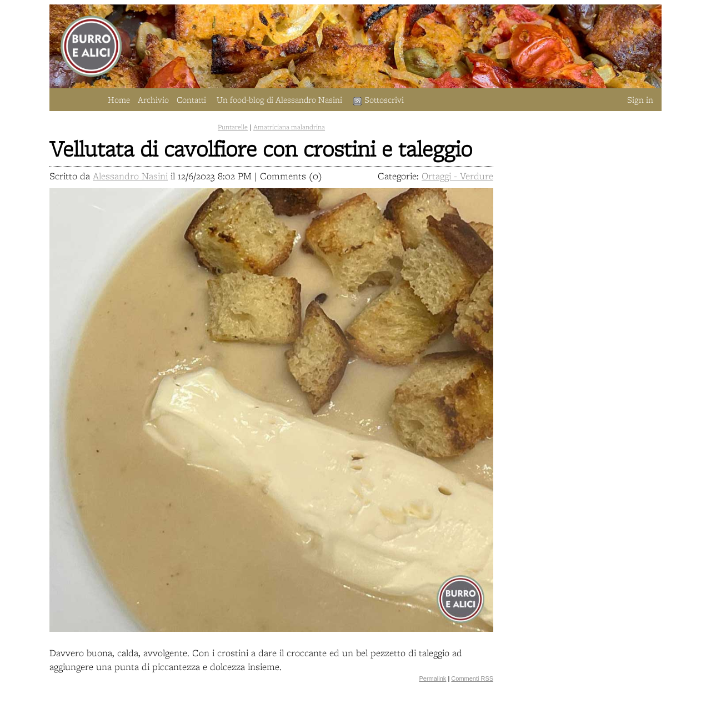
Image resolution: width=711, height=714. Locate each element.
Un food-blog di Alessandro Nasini (279, 99)
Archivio (153, 99)
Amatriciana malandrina (289, 127)
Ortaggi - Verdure (457, 176)
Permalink (432, 678)
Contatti (191, 99)
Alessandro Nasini (130, 176)
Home (119, 99)
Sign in (640, 99)
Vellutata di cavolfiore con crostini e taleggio (260, 148)
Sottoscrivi (378, 99)
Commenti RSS (472, 678)
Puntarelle (233, 127)
